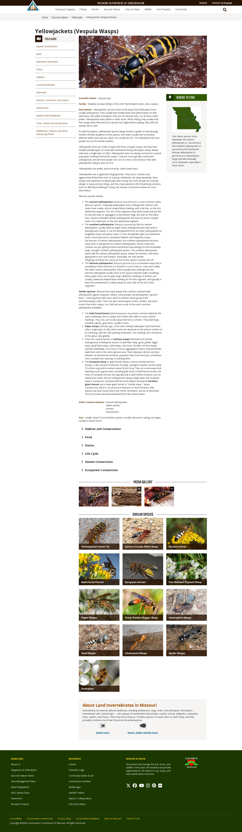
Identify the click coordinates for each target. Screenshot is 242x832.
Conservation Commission (40, 818)
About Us (15, 764)
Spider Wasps (177, 653)
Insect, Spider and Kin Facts (143, 732)
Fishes (39, 69)
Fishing (82, 9)
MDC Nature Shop (20, 792)
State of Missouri (112, 818)
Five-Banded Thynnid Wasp (185, 582)
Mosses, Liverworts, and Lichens (52, 100)
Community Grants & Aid (81, 775)
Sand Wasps (88, 653)
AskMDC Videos (77, 792)
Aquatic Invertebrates (47, 46)
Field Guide (77, 17)
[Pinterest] (154, 786)
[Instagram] (148, 786)
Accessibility (16, 818)
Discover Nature (112, 9)
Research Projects (20, 804)
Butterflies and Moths (47, 61)
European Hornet (135, 582)
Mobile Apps (75, 787)
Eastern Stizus (177, 546)
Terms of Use (133, 818)
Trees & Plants (132, 9)
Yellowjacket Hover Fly (95, 546)
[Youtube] (141, 786)
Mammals (41, 92)
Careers (72, 764)
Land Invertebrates (45, 84)
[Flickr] (160, 786)
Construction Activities (80, 781)
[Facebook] (135, 786)
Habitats (40, 77)
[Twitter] (128, 786)
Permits (95, 9)
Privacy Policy (64, 818)
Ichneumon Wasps (136, 653)
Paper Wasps (89, 617)
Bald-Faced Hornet (92, 582)
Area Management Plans (23, 781)
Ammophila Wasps (180, 617)
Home (45, 17)
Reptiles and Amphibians (48, 115)
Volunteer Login (76, 769)
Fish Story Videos (77, 804)
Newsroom (16, 798)
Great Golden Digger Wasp (141, 617)
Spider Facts (102, 732)
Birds (38, 54)
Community (181, 9)
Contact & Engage (222, 2)
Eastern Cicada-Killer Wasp (141, 546)
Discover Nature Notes (22, 775)
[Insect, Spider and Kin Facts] (143, 726)
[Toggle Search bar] (225, 10)
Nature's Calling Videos (80, 798)
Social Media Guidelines (87, 818)
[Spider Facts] (102, 726)
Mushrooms (42, 107)
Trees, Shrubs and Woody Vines (52, 123)
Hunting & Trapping (65, 9)
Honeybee (87, 688)
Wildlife (148, 9)
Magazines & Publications (24, 769)
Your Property (163, 9)
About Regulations (20, 787)
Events (203, 2)
